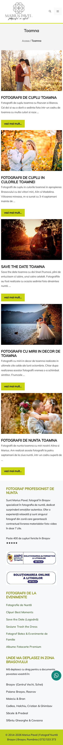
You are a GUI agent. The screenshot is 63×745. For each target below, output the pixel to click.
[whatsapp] (56, 676)
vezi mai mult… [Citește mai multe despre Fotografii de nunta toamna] (13, 471)
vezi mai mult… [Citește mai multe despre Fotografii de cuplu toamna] (13, 123)
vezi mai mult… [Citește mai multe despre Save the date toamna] (13, 297)
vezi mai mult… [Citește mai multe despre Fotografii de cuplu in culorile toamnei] (13, 212)
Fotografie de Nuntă (19, 605)
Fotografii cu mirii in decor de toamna (30, 353)
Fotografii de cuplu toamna (29, 97)
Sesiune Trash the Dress (21, 626)
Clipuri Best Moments (19, 612)
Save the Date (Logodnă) (22, 619)
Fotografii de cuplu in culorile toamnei (23, 179)
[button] (50, 11)
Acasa (25, 40)
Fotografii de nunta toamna (29, 440)
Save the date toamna (23, 266)
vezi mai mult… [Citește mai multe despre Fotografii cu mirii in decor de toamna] (13, 386)
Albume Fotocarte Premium (23, 646)
